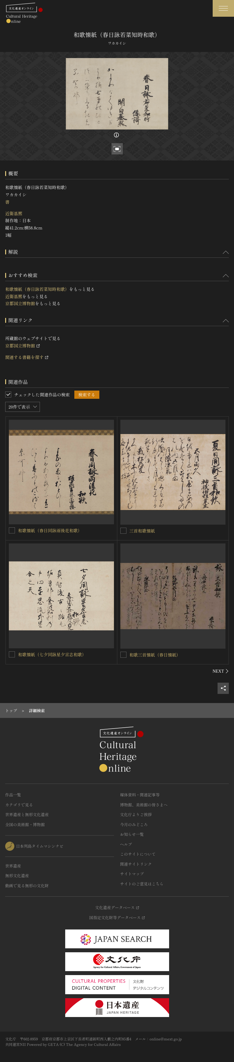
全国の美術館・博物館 (25, 824)
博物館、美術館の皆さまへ (144, 805)
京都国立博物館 (20, 303)
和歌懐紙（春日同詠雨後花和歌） (52, 530)
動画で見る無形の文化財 (27, 885)
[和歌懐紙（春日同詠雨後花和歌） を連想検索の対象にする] (12, 530)
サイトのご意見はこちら (142, 884)
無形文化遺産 (17, 875)
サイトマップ (132, 874)
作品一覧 (13, 795)
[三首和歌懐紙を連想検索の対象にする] (123, 531)
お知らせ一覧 (132, 834)
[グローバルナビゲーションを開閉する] (223, 8)
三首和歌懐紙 (142, 531)
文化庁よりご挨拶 (136, 814)
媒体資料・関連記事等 (140, 795)
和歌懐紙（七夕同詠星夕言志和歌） (54, 654)
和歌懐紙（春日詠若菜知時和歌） (37, 289)
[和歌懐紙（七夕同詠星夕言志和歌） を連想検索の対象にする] (12, 654)
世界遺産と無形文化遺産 (27, 814)
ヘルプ (126, 844)
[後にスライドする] (221, 671)
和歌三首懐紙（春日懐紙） (155, 655)
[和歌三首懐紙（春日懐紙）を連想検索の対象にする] (123, 655)
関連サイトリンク (136, 864)
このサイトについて (138, 854)
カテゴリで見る (19, 805)
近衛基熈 (13, 213)
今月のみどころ (134, 824)
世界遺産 (13, 866)
